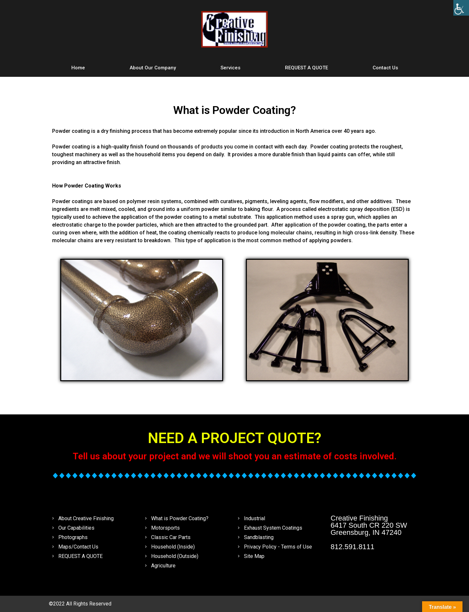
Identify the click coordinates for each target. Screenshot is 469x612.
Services (230, 68)
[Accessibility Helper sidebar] (461, 8)
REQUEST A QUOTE (306, 68)
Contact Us (385, 68)
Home (78, 68)
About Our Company (153, 68)
